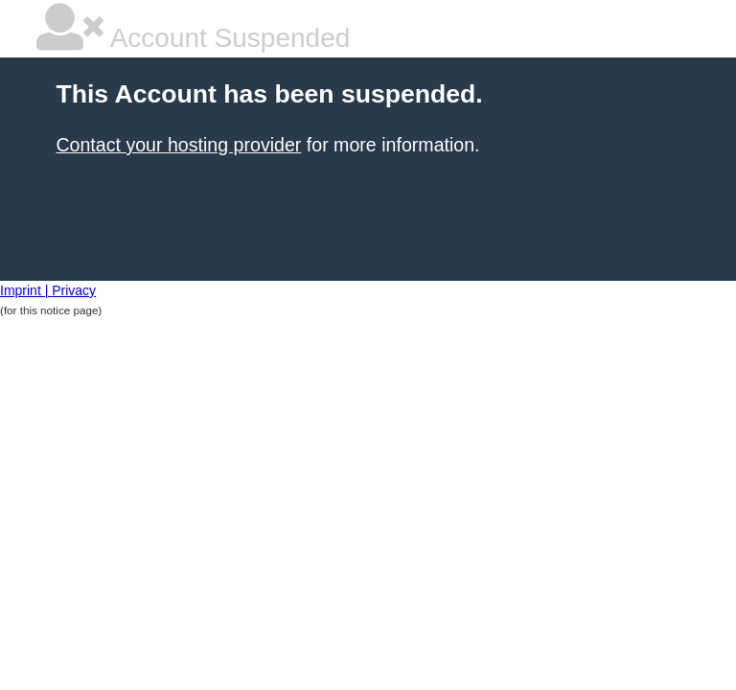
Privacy (74, 290)
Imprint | (26, 290)
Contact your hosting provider (178, 144)
